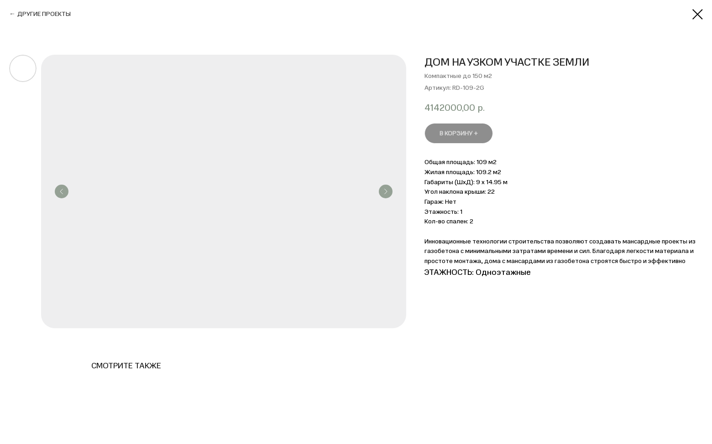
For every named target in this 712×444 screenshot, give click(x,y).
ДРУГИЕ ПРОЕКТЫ (44, 14)
